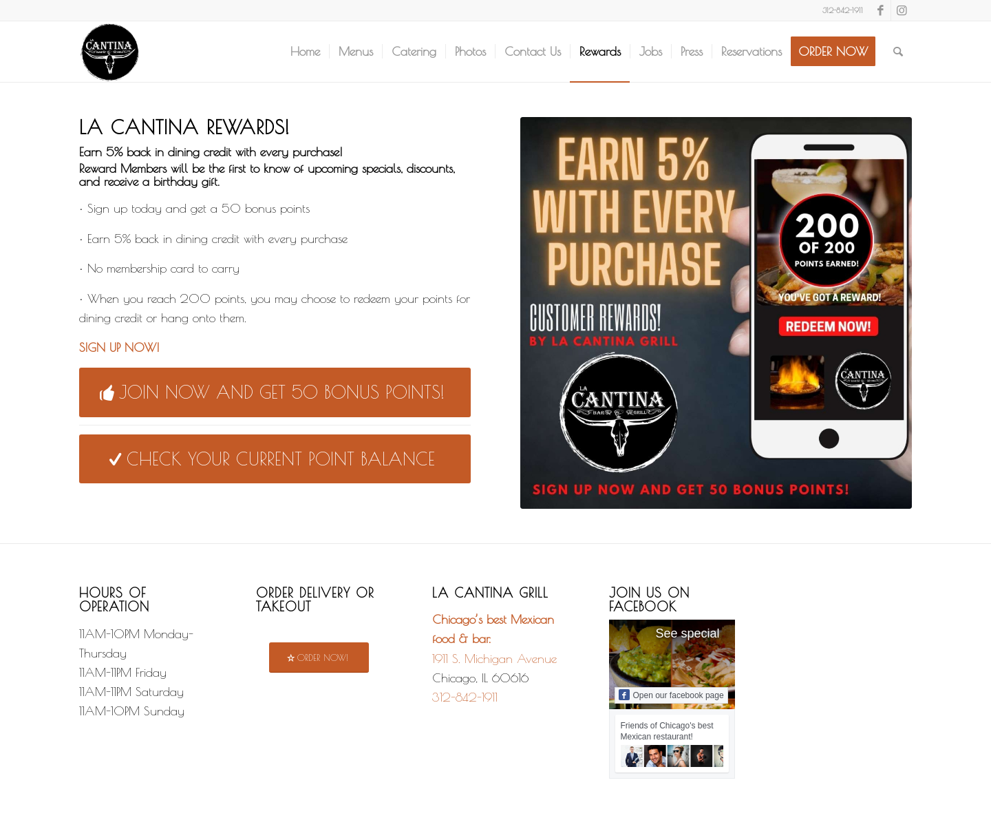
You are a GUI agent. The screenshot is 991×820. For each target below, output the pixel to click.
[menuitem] (305, 51)
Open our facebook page (671, 694)
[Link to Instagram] (901, 10)
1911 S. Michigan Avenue (494, 658)
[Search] (898, 51)
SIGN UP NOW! (119, 347)
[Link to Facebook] (881, 10)
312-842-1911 (465, 697)
